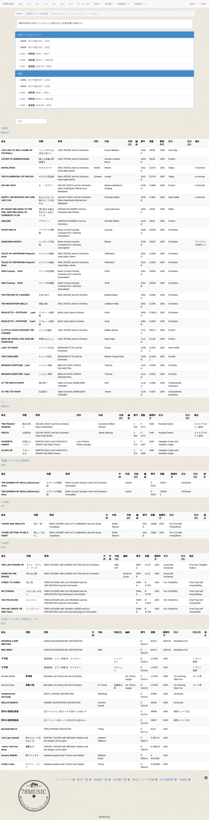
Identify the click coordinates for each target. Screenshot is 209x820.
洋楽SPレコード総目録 (37, 13)
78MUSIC (8, 3)
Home (19, 13)
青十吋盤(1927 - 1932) (34, 47)
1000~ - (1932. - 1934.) (34, 53)
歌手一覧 (84, 779)
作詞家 (109, 4)
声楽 (97, 4)
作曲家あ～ (123, 4)
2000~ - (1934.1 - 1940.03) (35, 60)
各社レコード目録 (144, 779)
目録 (204, 4)
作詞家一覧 (121, 779)
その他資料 (168, 779)
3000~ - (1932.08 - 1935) (34, 66)
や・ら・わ (83, 4)
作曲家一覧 (102, 779)
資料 (193, 4)
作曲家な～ (140, 4)
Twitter (184, 779)
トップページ (65, 779)
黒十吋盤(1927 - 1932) (34, 41)
